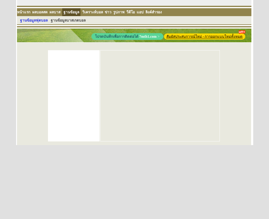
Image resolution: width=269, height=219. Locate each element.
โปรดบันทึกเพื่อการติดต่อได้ (127, 36)
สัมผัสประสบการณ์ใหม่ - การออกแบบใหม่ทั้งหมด (205, 36)
